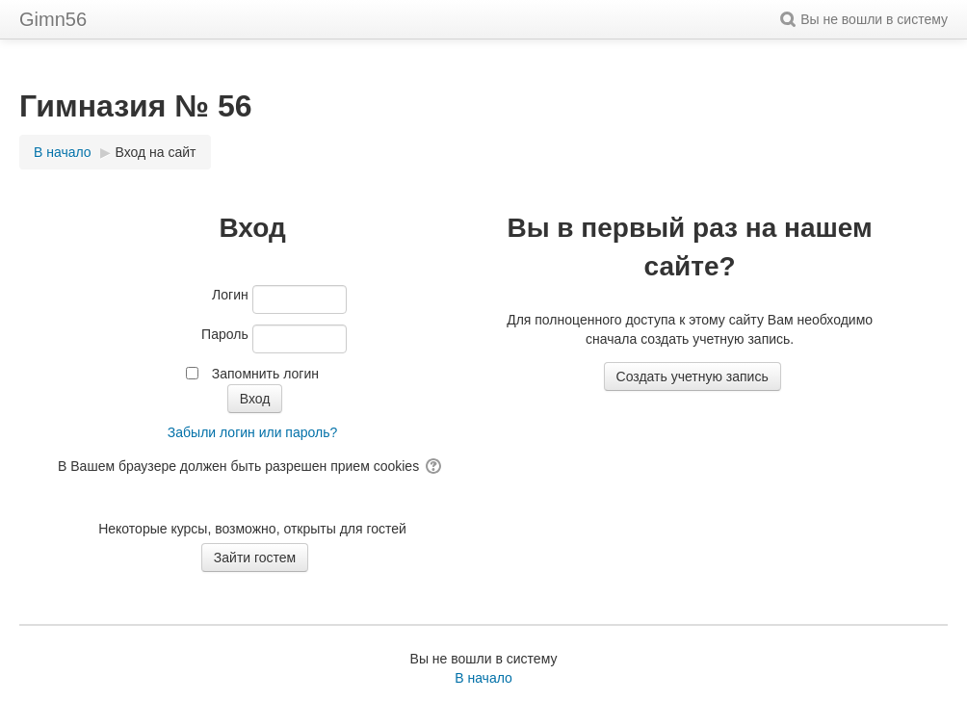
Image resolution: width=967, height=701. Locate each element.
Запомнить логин (265, 373)
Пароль (224, 334)
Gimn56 (53, 19)
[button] (790, 19)
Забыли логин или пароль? (252, 432)
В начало (483, 678)
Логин (230, 294)
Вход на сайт (156, 152)
